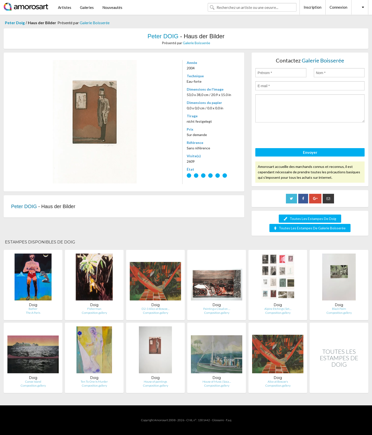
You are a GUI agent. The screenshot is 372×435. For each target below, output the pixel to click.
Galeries (87, 7)
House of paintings (155, 381)
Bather (33, 309)
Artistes (64, 7)
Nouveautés (112, 7)
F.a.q (228, 420)
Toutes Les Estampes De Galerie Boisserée (310, 228)
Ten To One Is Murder (94, 381)
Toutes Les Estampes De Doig (310, 219)
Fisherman (94, 309)
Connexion (338, 7)
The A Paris (33, 313)
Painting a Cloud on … (216, 309)
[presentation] (292, 136)
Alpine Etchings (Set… (277, 309)
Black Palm (339, 309)
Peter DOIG (163, 36)
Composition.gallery (94, 313)
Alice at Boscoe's (278, 381)
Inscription (312, 7)
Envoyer (310, 152)
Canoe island (33, 381)
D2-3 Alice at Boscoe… (155, 309)
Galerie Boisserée (95, 22)
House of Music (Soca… (217, 381)
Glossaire (218, 420)
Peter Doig (15, 22)
